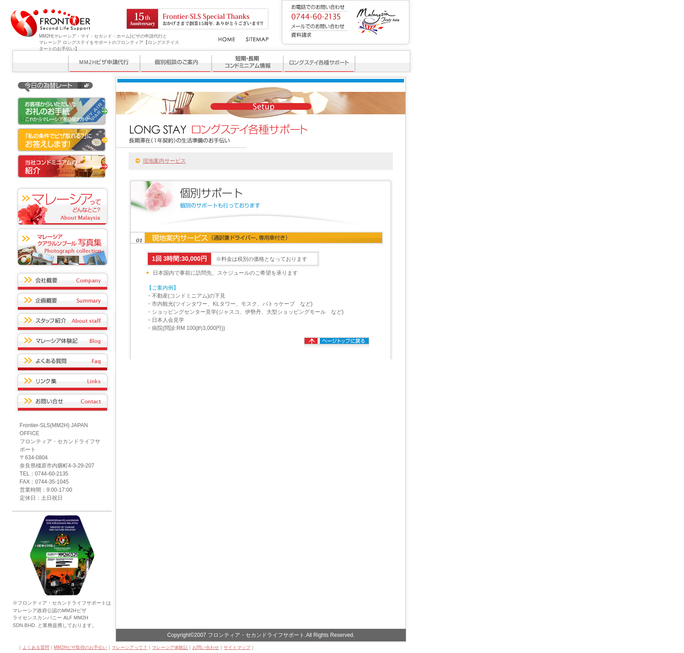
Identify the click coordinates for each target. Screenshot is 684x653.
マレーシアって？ (129, 647)
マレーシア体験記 (170, 647)
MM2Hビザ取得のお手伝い (80, 647)
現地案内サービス (164, 161)
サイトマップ (237, 647)
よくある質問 (35, 647)
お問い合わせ (205, 647)
